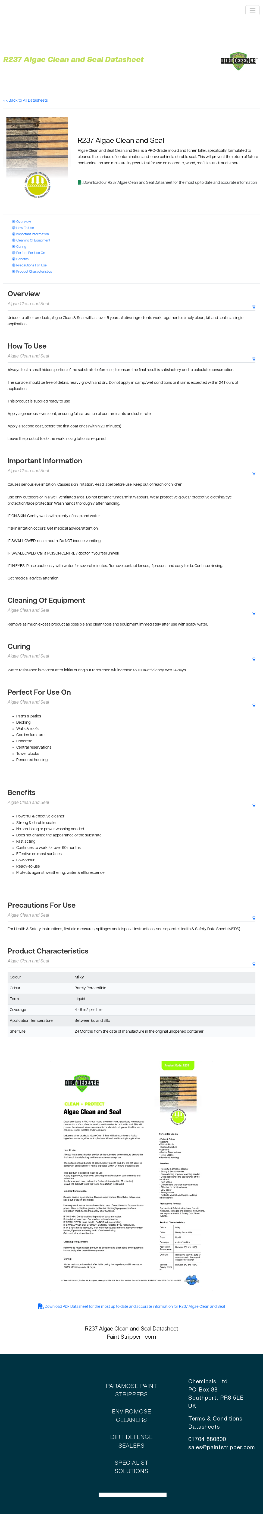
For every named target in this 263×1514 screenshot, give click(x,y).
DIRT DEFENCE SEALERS (131, 1441)
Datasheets (204, 1427)
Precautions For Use (29, 265)
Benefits (20, 259)
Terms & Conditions (215, 1419)
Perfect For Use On (28, 253)
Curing (19, 247)
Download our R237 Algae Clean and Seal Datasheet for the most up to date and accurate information (167, 183)
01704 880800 (207, 1439)
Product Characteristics (32, 271)
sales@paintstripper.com (221, 1447)
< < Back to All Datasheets (25, 101)
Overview (21, 222)
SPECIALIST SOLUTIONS (131, 1467)
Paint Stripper (124, 1337)
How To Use (23, 228)
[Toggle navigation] (252, 10)
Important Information (30, 234)
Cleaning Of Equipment (31, 240)
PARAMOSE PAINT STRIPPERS (131, 1390)
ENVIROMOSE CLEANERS (131, 1416)
